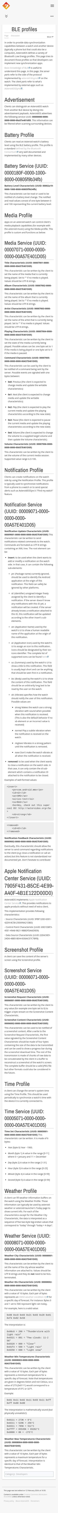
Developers (22, 1474)
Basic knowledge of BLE (16, 67)
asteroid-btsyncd (29, 78)
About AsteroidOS (22, 1501)
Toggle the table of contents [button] (8, 29)
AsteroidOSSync (12, 88)
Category (9, 1474)
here (44, 656)
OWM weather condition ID (32, 1296)
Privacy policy (9, 1501)
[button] (6, 16)
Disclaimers (35, 1501)
